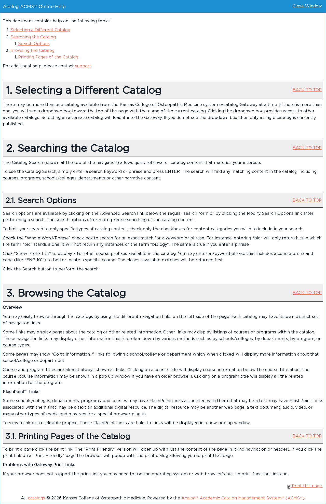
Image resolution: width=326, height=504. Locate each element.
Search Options (34, 43)
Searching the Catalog (33, 36)
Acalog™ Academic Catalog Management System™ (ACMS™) (242, 497)
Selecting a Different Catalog (40, 29)
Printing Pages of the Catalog (48, 56)
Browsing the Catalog (32, 50)
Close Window (307, 5)
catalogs (36, 497)
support (83, 65)
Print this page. (305, 485)
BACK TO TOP (307, 89)
